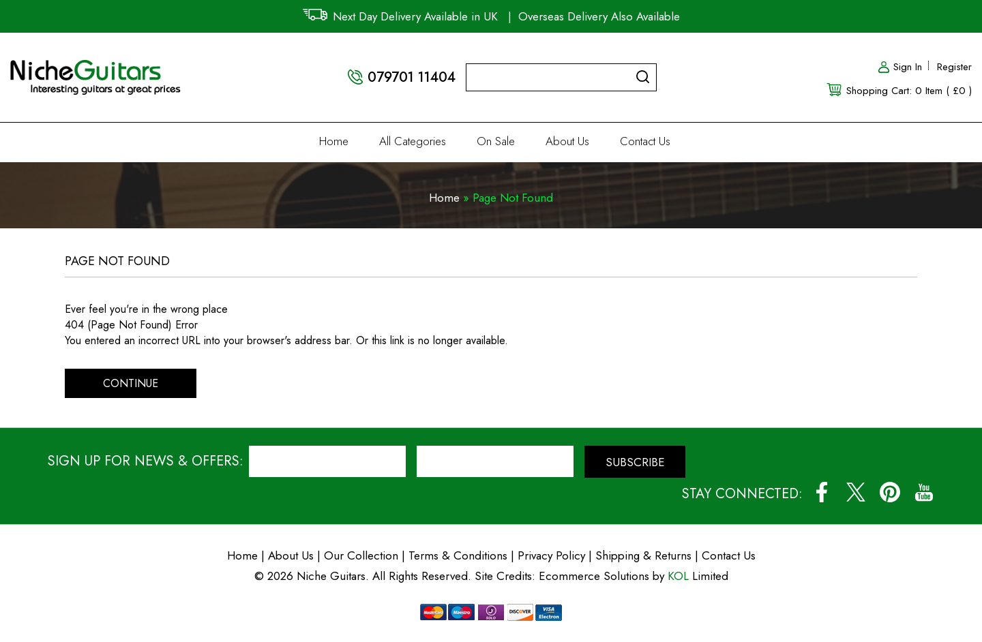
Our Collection (361, 555)
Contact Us (645, 141)
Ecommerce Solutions (594, 576)
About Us (567, 141)
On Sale (496, 141)
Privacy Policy (551, 555)
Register (954, 66)
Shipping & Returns (643, 555)
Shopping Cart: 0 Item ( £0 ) (909, 90)
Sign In (899, 66)
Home (333, 141)
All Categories (412, 141)
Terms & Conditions (459, 555)
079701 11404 (412, 77)
